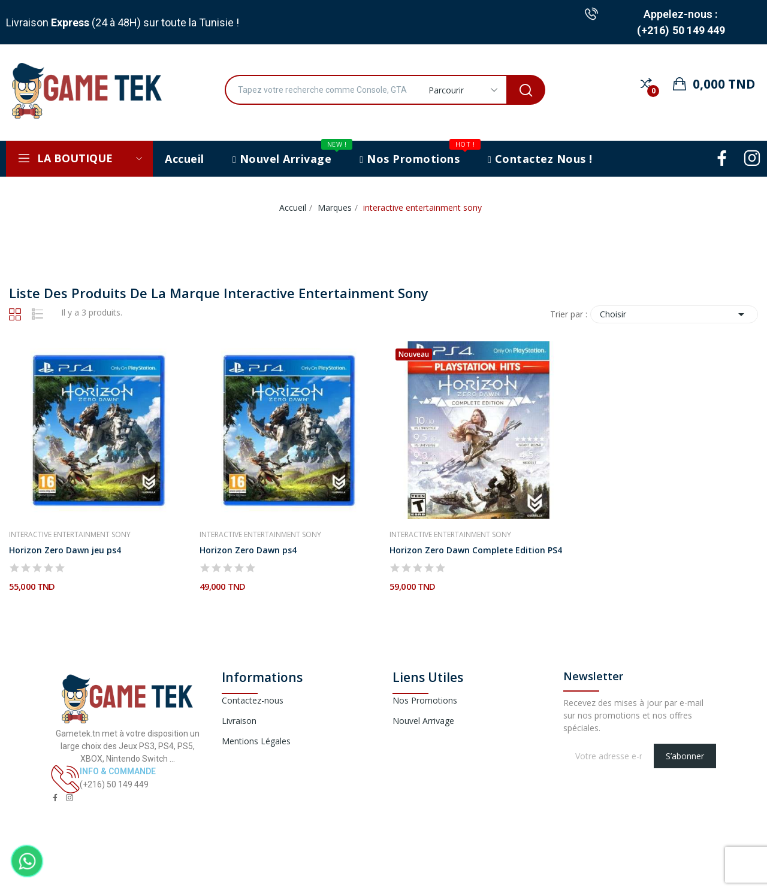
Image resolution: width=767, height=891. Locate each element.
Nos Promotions (424, 700)
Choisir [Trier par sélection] (674, 314)
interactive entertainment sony (70, 534)
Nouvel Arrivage (423, 720)
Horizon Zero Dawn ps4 (248, 550)
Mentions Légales (256, 741)
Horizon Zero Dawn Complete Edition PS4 (475, 550)
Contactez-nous (252, 700)
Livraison (239, 720)
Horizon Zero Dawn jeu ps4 (65, 550)
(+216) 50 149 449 (681, 30)
